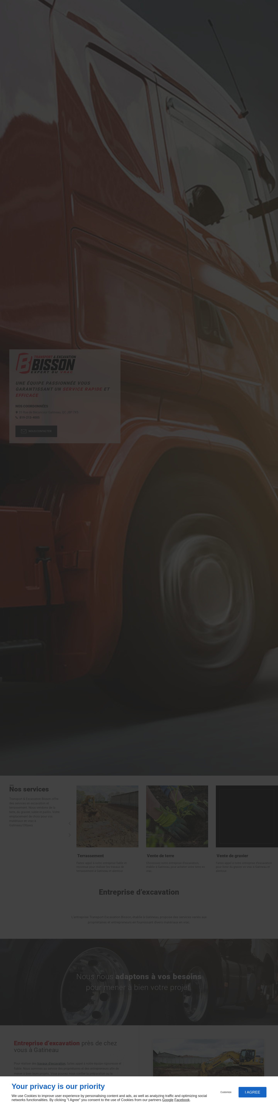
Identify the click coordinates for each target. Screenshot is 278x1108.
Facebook (182, 1100)
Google (167, 1100)
